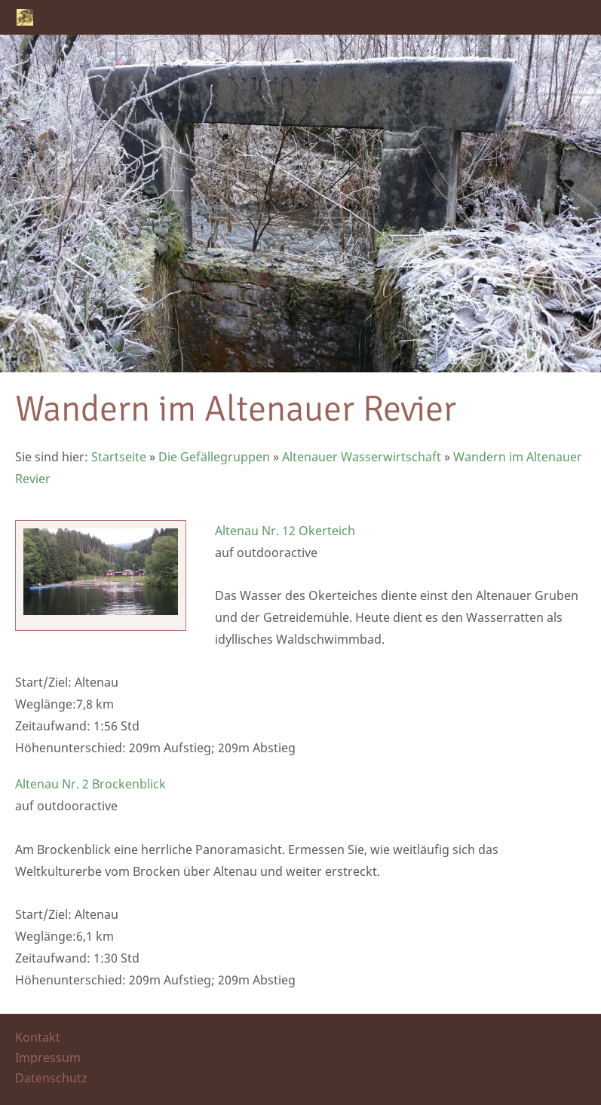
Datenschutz (51, 1078)
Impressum (48, 1057)
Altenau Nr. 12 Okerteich (285, 530)
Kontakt (37, 1037)
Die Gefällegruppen (214, 456)
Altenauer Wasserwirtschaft (361, 456)
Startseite (118, 456)
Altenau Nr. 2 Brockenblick (90, 784)
